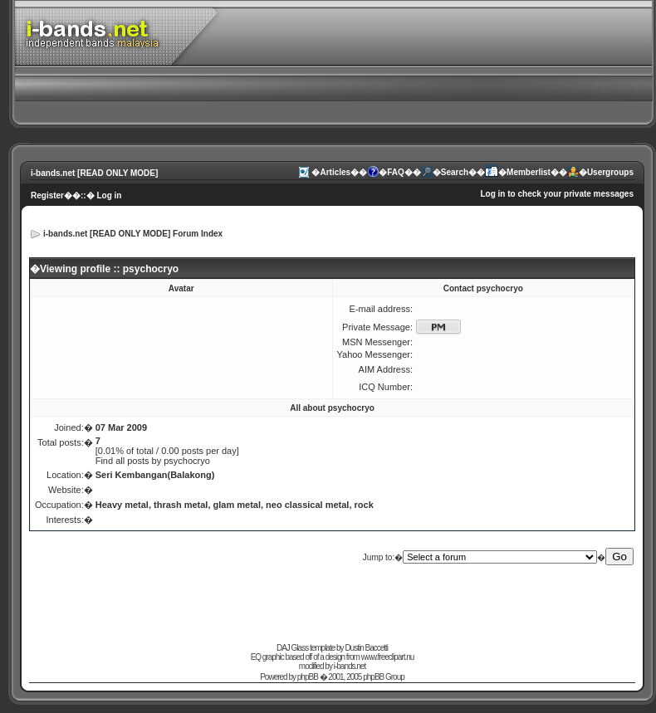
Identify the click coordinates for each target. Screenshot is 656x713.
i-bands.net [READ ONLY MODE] (94, 173)
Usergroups (610, 172)
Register (47, 195)
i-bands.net (349, 666)
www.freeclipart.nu (387, 657)
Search (454, 172)
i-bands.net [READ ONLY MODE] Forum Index (133, 233)
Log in (108, 195)
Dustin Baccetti (366, 647)
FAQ (395, 172)
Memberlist (529, 172)
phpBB (307, 676)
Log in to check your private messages (557, 193)
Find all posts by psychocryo (152, 461)
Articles (335, 172)
